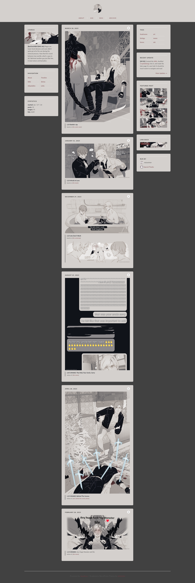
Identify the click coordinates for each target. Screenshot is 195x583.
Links (43, 86)
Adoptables (31, 86)
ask (154, 42)
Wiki (29, 82)
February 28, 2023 (73, 512)
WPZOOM (121, 576)
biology (142, 38)
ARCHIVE (112, 18)
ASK (91, 18)
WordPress (84, 576)
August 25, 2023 (72, 275)
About (30, 78)
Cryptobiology (145, 63)
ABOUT (81, 18)
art (154, 34)
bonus (142, 42)
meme (155, 38)
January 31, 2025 (72, 141)
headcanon (143, 34)
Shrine (43, 82)
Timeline (44, 78)
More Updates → (161, 73)
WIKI (101, 18)
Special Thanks (149, 167)
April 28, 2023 (71, 389)
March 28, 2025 (72, 28)
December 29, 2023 (73, 196)
